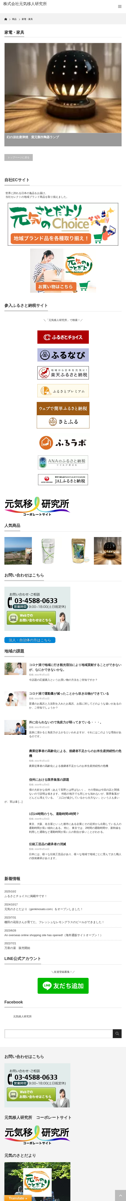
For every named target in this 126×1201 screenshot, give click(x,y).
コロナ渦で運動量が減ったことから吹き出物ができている (69, 693)
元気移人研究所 (22, 1016)
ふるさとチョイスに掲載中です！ (25, 896)
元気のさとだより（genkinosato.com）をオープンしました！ (43, 909)
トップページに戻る (18, 157)
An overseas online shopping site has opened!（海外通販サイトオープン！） (53, 935)
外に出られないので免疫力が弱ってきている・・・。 (66, 722)
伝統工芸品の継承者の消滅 (47, 844)
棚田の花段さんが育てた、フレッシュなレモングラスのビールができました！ (54, 922)
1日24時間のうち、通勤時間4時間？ (54, 814)
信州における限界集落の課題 (49, 779)
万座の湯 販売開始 (17, 948)
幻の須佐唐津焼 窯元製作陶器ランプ (33, 137)
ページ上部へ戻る (120, 1195)
